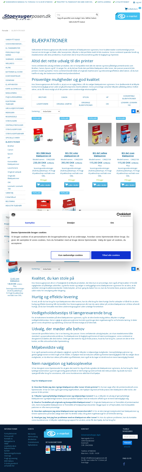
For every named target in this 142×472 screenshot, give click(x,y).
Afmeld (127, 444)
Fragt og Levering (10, 456)
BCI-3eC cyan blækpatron (128, 149)
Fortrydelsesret (10, 431)
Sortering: (36, 111)
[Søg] (97, 14)
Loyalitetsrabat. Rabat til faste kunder (10, 446)
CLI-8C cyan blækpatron (14, 279)
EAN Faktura (8, 458)
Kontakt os (8, 436)
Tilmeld (127, 440)
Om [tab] (112, 222)
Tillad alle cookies (111, 255)
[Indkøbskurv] (133, 9)
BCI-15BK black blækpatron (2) (43, 149)
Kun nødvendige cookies (70, 255)
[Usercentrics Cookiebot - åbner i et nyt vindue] (119, 215)
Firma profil (8, 434)
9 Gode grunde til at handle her (11, 462)
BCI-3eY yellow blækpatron (100, 149)
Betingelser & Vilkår (9, 440)
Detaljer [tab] (71, 222)
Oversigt (7, 453)
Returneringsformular (12, 451)
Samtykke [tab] (30, 222)
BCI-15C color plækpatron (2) (71, 149)
